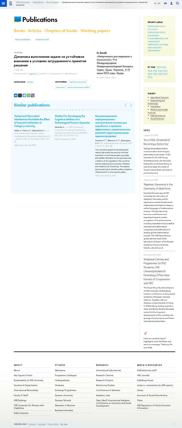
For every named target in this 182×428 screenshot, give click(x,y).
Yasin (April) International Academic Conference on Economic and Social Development (113, 403)
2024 (150, 70)
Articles (34, 30)
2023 (155, 70)
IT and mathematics (156, 38)
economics (152, 29)
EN (159, 3)
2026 (159, 67)
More (150, 76)
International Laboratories (108, 370)
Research (102, 365)
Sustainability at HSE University (28, 380)
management (153, 41)
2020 (150, 73)
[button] (63, 109)
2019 (155, 73)
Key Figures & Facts (23, 375)
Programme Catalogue (65, 375)
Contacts (32, 424)
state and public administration (155, 49)
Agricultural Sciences (160, 97)
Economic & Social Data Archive (152, 395)
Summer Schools (63, 400)
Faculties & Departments (25, 385)
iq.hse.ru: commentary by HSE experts (155, 385)
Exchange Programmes (65, 390)
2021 (165, 70)
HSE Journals (143, 375)
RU (155, 3)
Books (19, 30)
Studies (60, 365)
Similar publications (32, 105)
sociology (164, 44)
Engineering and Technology (156, 102)
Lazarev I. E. (33, 73)
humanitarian (153, 35)
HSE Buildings (20, 400)
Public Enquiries (21, 413)
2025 (164, 67)
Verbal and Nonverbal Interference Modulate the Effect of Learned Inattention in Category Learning (32, 121)
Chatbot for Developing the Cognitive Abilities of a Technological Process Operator (72, 119)
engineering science (157, 32)
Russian (30, 82)
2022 (160, 70)
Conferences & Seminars (108, 390)
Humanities (155, 106)
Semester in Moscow (65, 405)
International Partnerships (26, 390)
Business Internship (64, 410)
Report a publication (23, 39)
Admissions (60, 370)
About (18, 365)
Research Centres (104, 375)
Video (140, 400)
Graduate (59, 385)
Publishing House (145, 380)
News (147, 130)
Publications (39, 19)
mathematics (153, 44)
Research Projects (104, 380)
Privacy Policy (52, 424)
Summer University (64, 395)
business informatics (156, 26)
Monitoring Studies (105, 385)
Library (140, 390)
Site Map (64, 424)
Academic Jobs (103, 395)
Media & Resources (149, 365)
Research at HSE (42, 39)
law (166, 38)
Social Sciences (157, 118)
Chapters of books (60, 30)
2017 (165, 73)
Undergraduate (62, 380)
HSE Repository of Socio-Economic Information (154, 406)
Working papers (95, 30)
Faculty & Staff (21, 395)
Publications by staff (147, 370)
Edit (173, 424)
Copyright (41, 424)
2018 (160, 73)
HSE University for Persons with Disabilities (29, 406)
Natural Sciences (158, 115)
